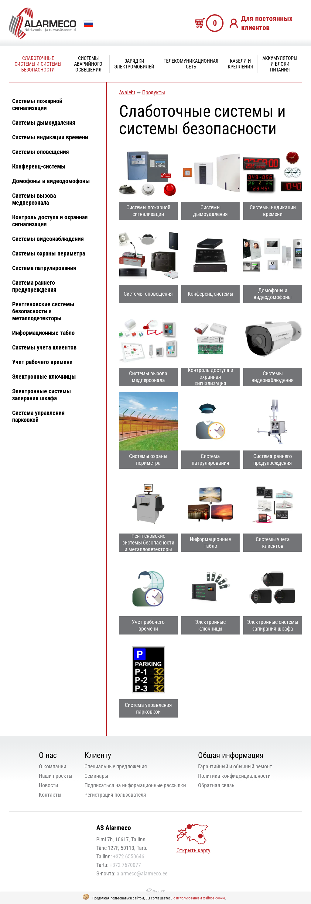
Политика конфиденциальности (234, 776)
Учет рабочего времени (42, 362)
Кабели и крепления (240, 64)
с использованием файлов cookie (199, 898)
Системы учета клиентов (44, 347)
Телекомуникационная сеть (191, 64)
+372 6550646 (128, 856)
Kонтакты (50, 794)
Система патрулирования (44, 268)
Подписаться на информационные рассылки (135, 785)
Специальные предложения (115, 766)
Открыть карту (193, 850)
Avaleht (127, 92)
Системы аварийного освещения (88, 64)
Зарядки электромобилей (134, 64)
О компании (52, 766)
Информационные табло (43, 332)
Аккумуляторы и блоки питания (279, 64)
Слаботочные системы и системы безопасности (38, 64)
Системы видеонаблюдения (48, 238)
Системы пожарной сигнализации (37, 104)
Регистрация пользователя (115, 794)
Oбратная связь (216, 785)
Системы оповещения (40, 151)
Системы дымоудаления (43, 122)
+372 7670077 (125, 865)
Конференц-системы (39, 166)
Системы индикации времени (50, 137)
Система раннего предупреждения (34, 286)
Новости (48, 785)
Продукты (153, 92)
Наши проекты (55, 776)
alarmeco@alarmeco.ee (142, 873)
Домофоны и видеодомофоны (51, 181)
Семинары (96, 776)
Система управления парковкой (38, 416)
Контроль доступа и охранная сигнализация (50, 221)
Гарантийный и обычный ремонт (235, 766)
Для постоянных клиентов (266, 23)
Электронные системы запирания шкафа (41, 395)
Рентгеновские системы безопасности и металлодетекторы (43, 311)
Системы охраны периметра (48, 253)
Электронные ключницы (44, 376)
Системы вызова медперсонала (34, 199)
